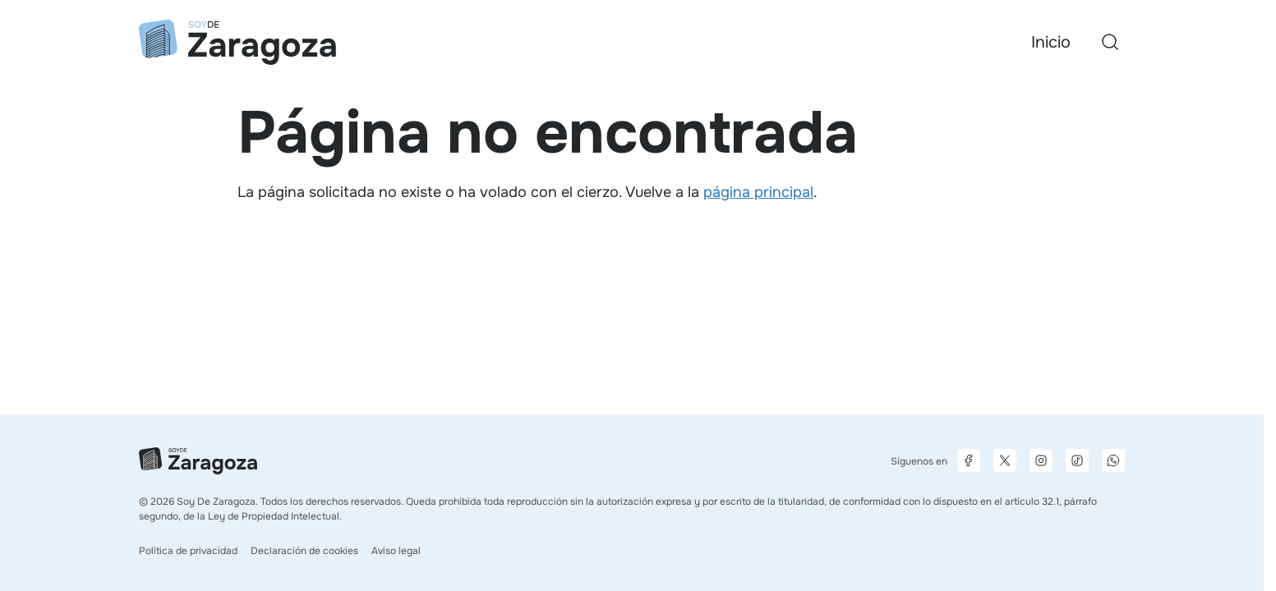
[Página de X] (1004, 460)
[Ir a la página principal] (237, 42)
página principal (758, 192)
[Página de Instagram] (1041, 460)
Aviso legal (396, 550)
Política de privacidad (188, 550)
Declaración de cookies (304, 550)
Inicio (1051, 42)
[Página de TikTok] (1077, 460)
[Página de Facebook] (968, 460)
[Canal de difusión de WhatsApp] (1113, 460)
